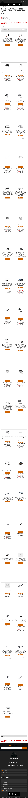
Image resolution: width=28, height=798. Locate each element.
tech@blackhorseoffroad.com (14, 761)
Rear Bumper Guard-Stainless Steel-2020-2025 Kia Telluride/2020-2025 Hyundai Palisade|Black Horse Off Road (7, 652)
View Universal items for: (14, 740)
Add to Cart (7, 533)
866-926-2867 (14, 758)
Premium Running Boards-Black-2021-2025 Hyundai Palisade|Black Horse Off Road (20, 590)
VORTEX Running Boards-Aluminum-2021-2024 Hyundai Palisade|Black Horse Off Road (21, 681)
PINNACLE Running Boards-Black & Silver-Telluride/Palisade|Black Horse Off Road (7, 590)
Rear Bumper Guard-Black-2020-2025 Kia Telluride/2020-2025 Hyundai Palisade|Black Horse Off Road (20, 621)
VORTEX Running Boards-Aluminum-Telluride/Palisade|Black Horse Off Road (7, 713)
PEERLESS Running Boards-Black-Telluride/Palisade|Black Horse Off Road (7, 559)
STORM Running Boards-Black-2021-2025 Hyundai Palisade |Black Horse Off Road (7, 681)
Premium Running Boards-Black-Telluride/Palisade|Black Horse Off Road (7, 620)
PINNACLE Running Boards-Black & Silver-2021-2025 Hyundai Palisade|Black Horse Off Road (20, 559)
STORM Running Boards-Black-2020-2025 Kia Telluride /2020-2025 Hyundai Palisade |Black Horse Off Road (20, 652)
